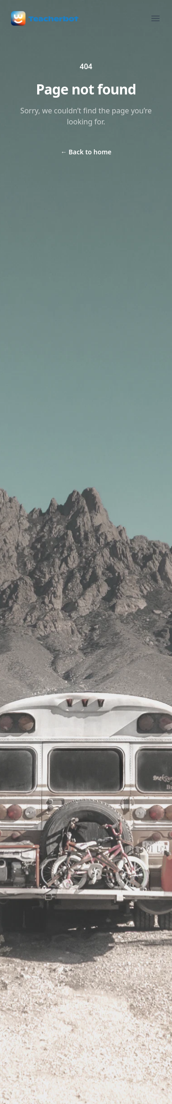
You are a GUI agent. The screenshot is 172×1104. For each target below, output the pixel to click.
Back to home (86, 151)
